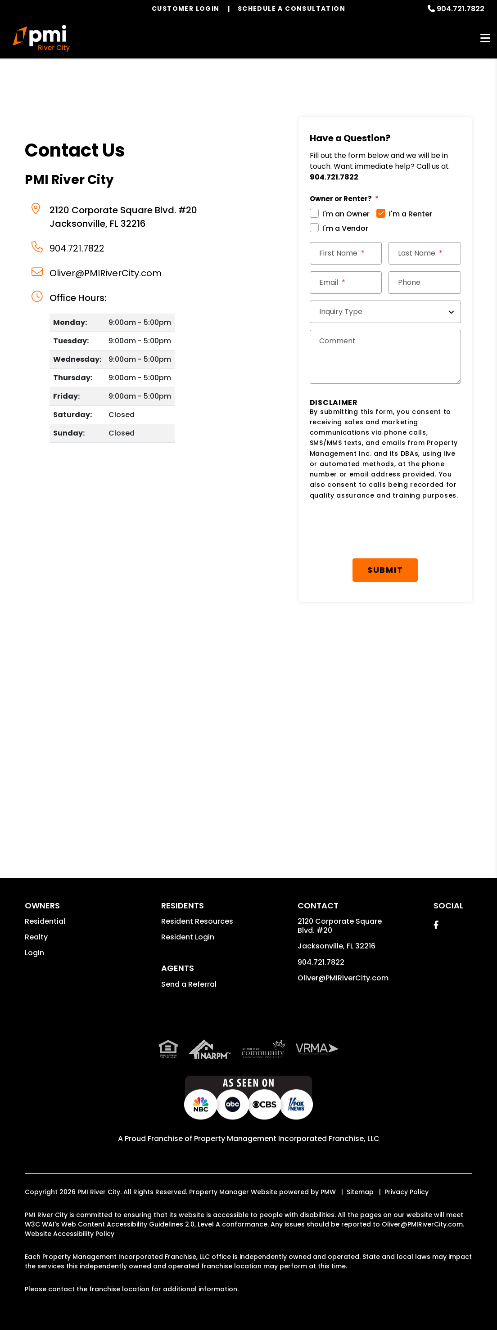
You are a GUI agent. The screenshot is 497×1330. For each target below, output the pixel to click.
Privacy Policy (406, 1191)
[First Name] (346, 253)
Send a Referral (189, 984)
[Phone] (425, 282)
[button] (436, 925)
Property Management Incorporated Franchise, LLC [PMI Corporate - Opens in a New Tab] (287, 1138)
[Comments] (385, 357)
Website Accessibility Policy (69, 1233)
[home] (41, 38)
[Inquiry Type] (385, 312)
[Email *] (346, 282)
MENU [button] (485, 38)
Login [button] (34, 953)
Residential (45, 921)
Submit (385, 569)
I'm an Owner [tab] (346, 214)
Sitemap (360, 1191)
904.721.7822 (460, 9)
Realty (36, 937)
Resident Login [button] (187, 937)
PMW (328, 1191)
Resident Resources (197, 921)
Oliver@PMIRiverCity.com (106, 273)
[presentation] (378, 529)
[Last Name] (425, 253)
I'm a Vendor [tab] (345, 228)
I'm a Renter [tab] (410, 214)
